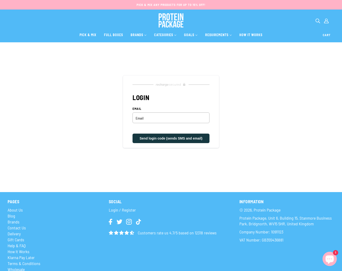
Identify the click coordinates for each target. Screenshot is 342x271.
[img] (111, 222)
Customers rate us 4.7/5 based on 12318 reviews (177, 232)
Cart (327, 35)
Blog (11, 215)
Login (113, 210)
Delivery (14, 233)
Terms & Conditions (24, 263)
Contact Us (17, 227)
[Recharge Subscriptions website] (171, 84)
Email (137, 109)
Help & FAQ (17, 245)
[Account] (326, 20)
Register (129, 210)
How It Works (18, 251)
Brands (13, 221)
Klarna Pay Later (21, 257)
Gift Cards (16, 239)
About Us (15, 210)
